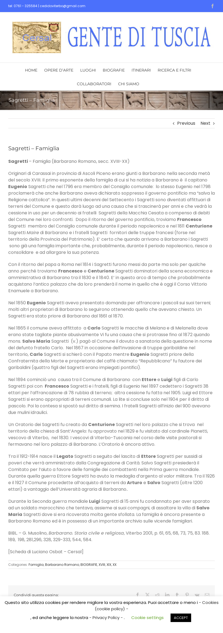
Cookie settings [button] (147, 617)
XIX (109, 564)
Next (205, 123)
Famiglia (36, 564)
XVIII (102, 564)
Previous (186, 123)
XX (114, 564)
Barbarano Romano (62, 564)
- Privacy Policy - (106, 617)
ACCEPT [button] (181, 617)
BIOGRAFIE (88, 564)
